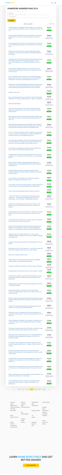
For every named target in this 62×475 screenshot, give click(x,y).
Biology (11, 408)
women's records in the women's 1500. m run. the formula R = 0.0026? (25, 264)
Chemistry (12, 416)
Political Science (45, 403)
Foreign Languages (24, 406)
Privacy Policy (19, 469)
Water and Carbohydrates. (15, 96)
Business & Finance (14, 410)
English (22, 398)
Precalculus (44, 405)
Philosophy (44, 400)
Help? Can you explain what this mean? (18, 247)
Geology (22, 413)
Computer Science (13, 420)
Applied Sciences (13, 398)
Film (22, 405)
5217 (23, 382)
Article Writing (13, 403)
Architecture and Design (15, 400)
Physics (43, 401)
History (33, 396)
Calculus (12, 415)
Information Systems (36, 403)
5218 (27, 382)
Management (34, 415)
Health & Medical (35, 395)
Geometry (23, 415)
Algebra (11, 396)
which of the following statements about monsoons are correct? (24, 184)
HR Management (35, 398)
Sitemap (44, 469)
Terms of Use (35, 469)
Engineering (23, 396)
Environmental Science (25, 400)
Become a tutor (35, 468)
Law (32, 408)
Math (33, 418)
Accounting (12, 395)
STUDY (13, 3)
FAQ (43, 468)
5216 (19, 382)
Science (43, 413)
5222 (44, 382)
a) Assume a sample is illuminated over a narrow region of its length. (25, 259)
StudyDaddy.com (34, 471)
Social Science (45, 415)
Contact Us (50, 468)
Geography (23, 411)
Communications (13, 418)
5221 (39, 382)
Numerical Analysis (46, 395)
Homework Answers (13, 468)
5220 (35, 382)
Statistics (44, 416)
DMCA (27, 469)
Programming (44, 406)
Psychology (44, 408)
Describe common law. (14, 85)
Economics (23, 395)
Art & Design (12, 401)
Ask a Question (31, 458)
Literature (33, 410)
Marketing (34, 416)
